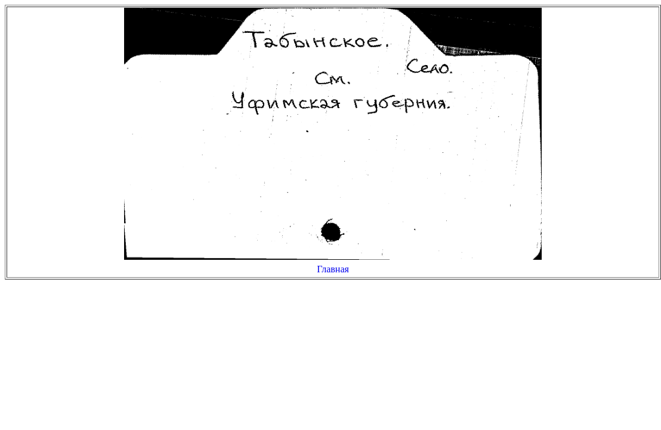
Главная (333, 269)
